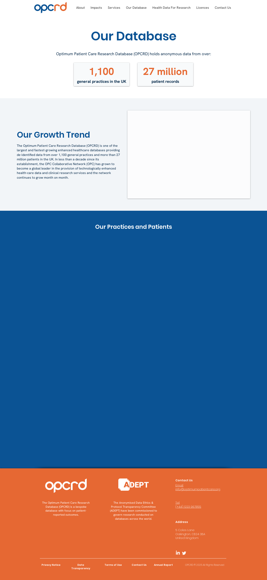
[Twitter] (184, 553)
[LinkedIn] (177, 553)
